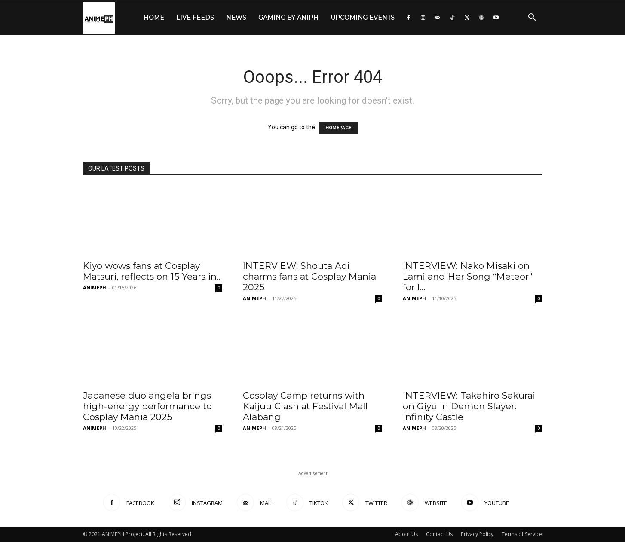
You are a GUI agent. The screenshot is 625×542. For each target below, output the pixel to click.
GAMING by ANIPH (288, 17)
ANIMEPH (94, 287)
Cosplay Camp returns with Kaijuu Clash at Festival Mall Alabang (305, 406)
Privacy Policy (477, 534)
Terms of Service (522, 534)
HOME (154, 17)
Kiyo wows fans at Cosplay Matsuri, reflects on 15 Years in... (152, 271)
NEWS (236, 17)
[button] (531, 18)
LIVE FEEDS (195, 17)
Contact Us (439, 534)
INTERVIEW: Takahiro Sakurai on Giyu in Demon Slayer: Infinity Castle (469, 406)
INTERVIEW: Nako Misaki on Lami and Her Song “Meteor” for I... (468, 276)
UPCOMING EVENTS (363, 17)
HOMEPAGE (338, 128)
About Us (406, 534)
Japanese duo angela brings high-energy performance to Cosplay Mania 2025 (147, 406)
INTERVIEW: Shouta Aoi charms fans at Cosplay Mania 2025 (309, 276)
